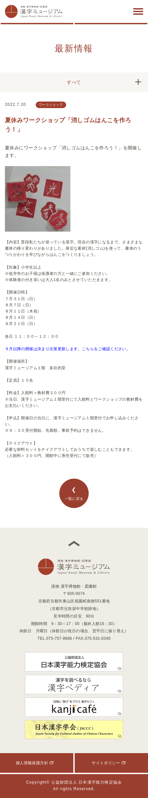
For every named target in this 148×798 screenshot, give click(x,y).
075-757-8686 (59, 638)
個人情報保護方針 (32, 763)
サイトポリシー (106, 763)
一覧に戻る (74, 494)
